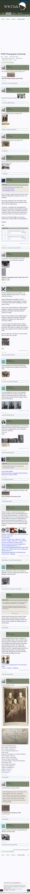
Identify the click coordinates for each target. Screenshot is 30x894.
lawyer (23, 217)
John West (4, 381)
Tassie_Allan (4, 354)
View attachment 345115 (8, 188)
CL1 (8, 83)
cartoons (6, 56)
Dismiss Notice (26, 882)
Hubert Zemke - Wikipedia (8, 554)
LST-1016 (4, 432)
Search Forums (4, 15)
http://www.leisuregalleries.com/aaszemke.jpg (13, 552)
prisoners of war (18, 58)
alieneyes (11, 129)
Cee (6, 83)
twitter (12, 685)
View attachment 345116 (8, 190)
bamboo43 (9, 360)
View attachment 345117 (8, 467)
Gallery (14, 13)
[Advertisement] (15, 37)
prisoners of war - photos (7, 60)
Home (3, 13)
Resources (20, 13)
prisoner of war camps (13, 56)
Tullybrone (10, 247)
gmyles (8, 287)
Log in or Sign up (24, 1)
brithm (8, 66)
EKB (7, 506)
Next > (12, 62)
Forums (8, 13)
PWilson (3, 129)
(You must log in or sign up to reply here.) (21, 849)
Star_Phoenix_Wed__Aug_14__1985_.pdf (16, 236)
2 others (12, 83)
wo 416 (14, 60)
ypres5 (3, 83)
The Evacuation (6, 537)
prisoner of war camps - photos (8, 58)
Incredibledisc (8, 102)
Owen (7, 458)
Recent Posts (11, 15)
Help (28, 890)
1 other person (15, 560)
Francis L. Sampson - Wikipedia (10, 668)
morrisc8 (8, 381)
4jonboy (7, 501)
